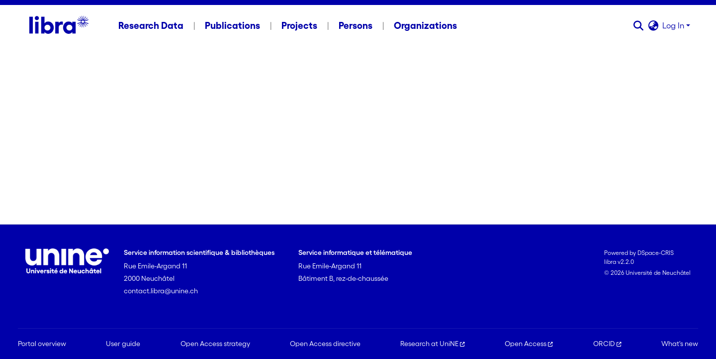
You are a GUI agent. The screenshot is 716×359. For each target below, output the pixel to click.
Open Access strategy (215, 344)
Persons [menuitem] (355, 25)
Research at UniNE (432, 344)
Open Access (529, 344)
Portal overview (42, 344)
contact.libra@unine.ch (161, 291)
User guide (123, 344)
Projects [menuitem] (299, 25)
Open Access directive (325, 344)
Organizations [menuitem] (425, 25)
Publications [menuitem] (232, 25)
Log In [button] (674, 25)
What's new (679, 344)
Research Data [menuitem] (150, 25)
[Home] (58, 25)
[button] (638, 25)
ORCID (607, 344)
